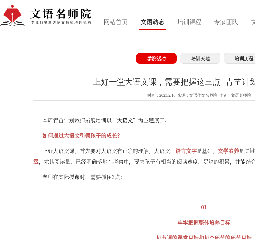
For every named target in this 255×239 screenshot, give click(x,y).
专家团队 (226, 21)
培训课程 (189, 21)
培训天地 (200, 58)
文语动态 (152, 21)
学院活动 (156, 58)
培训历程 (244, 58)
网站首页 (116, 21)
